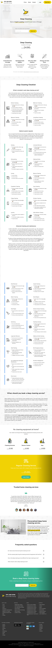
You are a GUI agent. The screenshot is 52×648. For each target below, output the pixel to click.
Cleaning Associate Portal (7, 612)
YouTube (40, 624)
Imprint (40, 607)
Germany (4, 628)
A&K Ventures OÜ (25, 642)
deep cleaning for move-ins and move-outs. (31, 71)
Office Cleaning (17, 611)
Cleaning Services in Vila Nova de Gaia (32, 614)
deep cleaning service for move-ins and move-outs (29, 415)
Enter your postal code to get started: (22, 28)
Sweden (4, 635)
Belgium (4, 625)
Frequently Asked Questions (7, 609)
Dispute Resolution (42, 611)
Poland (4, 632)
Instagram (41, 627)
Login (40, 2)
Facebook (41, 625)
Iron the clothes (14, 175)
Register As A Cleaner (6, 611)
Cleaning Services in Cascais (31, 607)
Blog (3, 613)
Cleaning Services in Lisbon (31, 605)
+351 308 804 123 (43, 613)
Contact (34, 2)
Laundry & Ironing (18, 612)
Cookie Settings (42, 612)
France (4, 627)
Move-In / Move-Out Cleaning (20, 609)
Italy (3, 629)
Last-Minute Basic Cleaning (19, 607)
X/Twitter (41, 628)
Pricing (4, 605)
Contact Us (4, 608)
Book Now (47, 2)
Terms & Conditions (42, 608)
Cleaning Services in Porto (31, 612)
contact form (40, 239)
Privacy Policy (41, 609)
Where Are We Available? (31, 604)
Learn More (26, 477)
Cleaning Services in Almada (31, 611)
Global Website (42, 604)
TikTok (40, 629)
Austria (4, 624)
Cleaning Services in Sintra (31, 609)
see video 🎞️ (36, 120)
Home (4, 604)
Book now (33, 31)
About (29, 2)
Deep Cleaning (17, 608)
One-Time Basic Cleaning (19, 605)
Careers (40, 605)
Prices (25, 2)
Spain (3, 633)
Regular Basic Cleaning (18, 604)
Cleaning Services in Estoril (31, 608)
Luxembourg (5, 631)
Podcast (4, 615)
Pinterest (41, 631)
